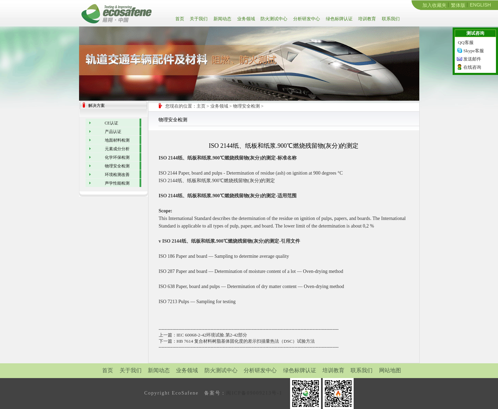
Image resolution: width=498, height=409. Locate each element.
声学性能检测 (117, 183)
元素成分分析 (117, 148)
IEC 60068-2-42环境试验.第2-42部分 (212, 335)
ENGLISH (480, 5)
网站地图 (390, 370)
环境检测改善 (117, 174)
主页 (201, 106)
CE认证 (111, 123)
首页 (181, 18)
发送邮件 (472, 59)
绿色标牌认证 (338, 18)
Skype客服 (473, 50)
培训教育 (366, 18)
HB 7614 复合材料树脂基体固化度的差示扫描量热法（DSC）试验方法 (246, 341)
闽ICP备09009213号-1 (254, 393)
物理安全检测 (246, 106)
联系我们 (390, 18)
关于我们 (198, 18)
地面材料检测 (117, 140)
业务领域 (245, 18)
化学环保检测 (117, 157)
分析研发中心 (306, 18)
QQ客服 (465, 42)
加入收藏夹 (434, 5)
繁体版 (458, 5)
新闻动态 (222, 18)
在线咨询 (472, 67)
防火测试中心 (273, 18)
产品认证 (113, 131)
